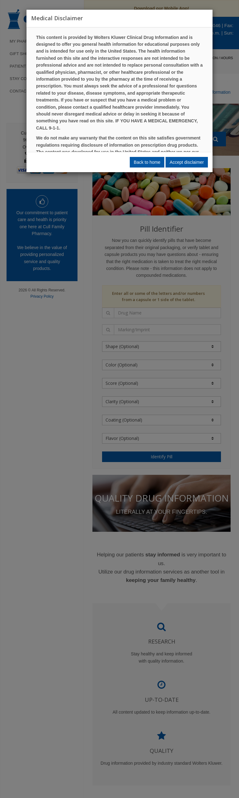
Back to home (147, 162)
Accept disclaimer (187, 162)
